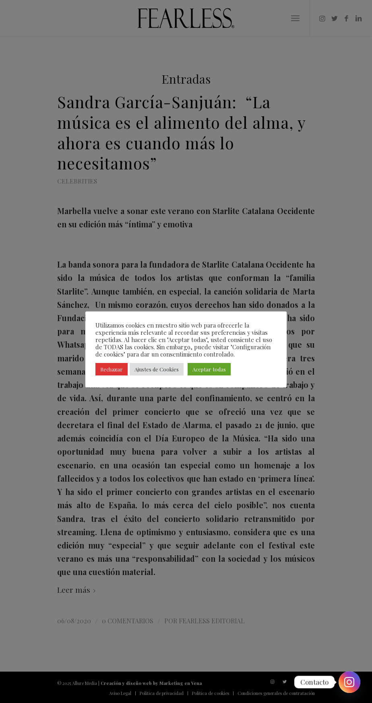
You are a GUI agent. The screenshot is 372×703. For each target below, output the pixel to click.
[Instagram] (349, 682)
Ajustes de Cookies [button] (156, 369)
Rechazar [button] (111, 369)
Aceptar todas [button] (209, 369)
